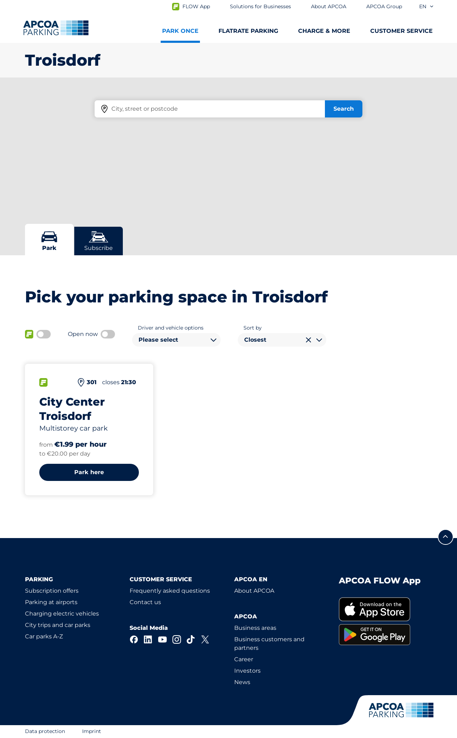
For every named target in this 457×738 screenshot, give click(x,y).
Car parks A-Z (44, 636)
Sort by (252, 328)
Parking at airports (51, 602)
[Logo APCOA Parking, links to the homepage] (56, 28)
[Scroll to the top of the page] (445, 537)
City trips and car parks (57, 625)
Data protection (45, 731)
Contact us (145, 602)
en (426, 6)
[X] (205, 639)
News (242, 682)
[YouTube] (162, 639)
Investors (247, 670)
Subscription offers (52, 590)
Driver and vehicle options (171, 328)
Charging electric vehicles (62, 613)
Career (243, 659)
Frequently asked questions (170, 590)
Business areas (255, 627)
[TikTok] (191, 639)
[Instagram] (176, 639)
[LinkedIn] (148, 639)
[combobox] (176, 340)
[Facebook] (134, 639)
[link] (385, 609)
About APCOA (254, 590)
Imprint (91, 731)
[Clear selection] (308, 340)
